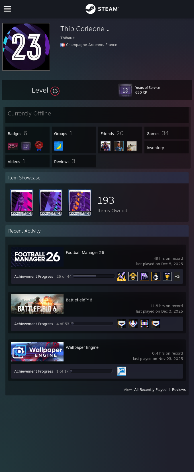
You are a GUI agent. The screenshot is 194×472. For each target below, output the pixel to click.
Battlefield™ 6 (79, 299)
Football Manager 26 (85, 252)
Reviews (179, 389)
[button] (46, 90)
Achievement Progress (33, 276)
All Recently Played (150, 389)
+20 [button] (178, 276)
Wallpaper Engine (82, 347)
